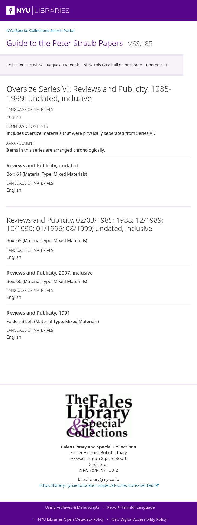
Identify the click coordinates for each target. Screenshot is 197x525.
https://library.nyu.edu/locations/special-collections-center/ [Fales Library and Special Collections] (98, 485)
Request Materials (63, 64)
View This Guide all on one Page (113, 64)
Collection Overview (24, 64)
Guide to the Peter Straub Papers (79, 43)
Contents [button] (158, 64)
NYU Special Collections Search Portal (40, 30)
